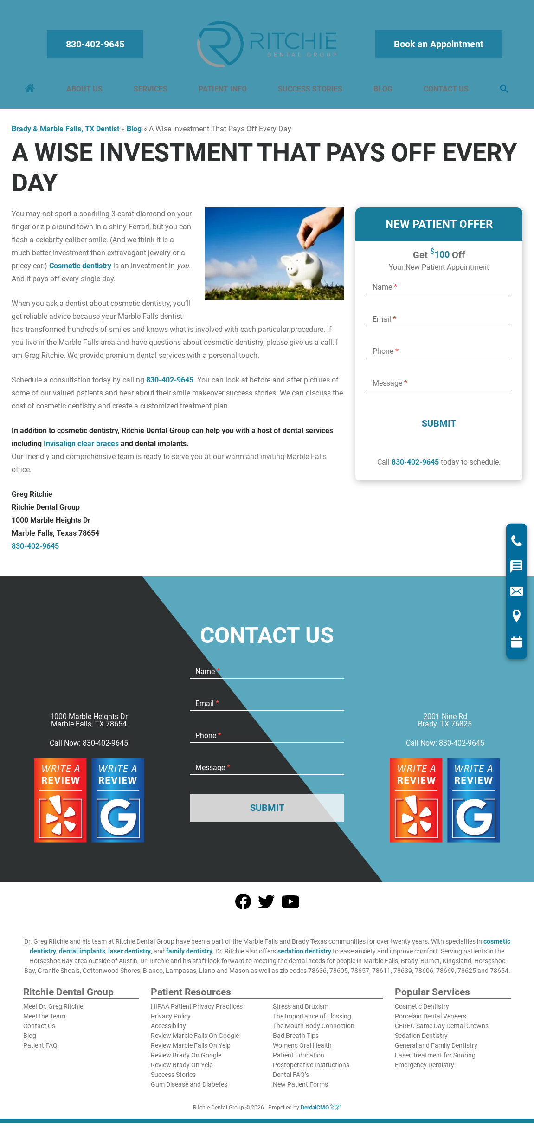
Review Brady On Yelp (182, 1069)
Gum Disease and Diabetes (189, 1089)
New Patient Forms (300, 1089)
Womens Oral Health (302, 1050)
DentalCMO (321, 1112)
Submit (439, 428)
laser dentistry (129, 955)
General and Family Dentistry (436, 1050)
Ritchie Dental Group (68, 997)
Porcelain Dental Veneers (430, 1020)
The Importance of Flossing (312, 1020)
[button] (502, 92)
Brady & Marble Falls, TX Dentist (65, 133)
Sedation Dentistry (421, 1040)
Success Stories (309, 91)
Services (151, 91)
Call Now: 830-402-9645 (89, 748)
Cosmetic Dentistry (422, 1011)
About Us (86, 91)
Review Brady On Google (186, 1059)
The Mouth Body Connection (313, 1030)
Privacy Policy (171, 1020)
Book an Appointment (437, 46)
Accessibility (168, 1030)
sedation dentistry (304, 955)
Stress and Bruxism (300, 1011)
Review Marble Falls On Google (195, 1040)
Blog (382, 91)
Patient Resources (191, 997)
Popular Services (432, 997)
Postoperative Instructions (311, 1069)
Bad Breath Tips (296, 1040)
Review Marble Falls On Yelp (191, 1050)
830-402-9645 (97, 46)
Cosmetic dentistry (80, 270)
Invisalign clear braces (81, 448)
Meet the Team (44, 1020)
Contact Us (444, 91)
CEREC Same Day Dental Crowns (442, 1030)
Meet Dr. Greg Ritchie (53, 1011)
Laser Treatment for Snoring (435, 1059)
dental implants (82, 955)
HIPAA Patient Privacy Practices (197, 1011)
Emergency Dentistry (424, 1069)
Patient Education (298, 1059)
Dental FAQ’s (291, 1079)
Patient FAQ (40, 1050)
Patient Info (223, 91)
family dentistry (189, 955)
